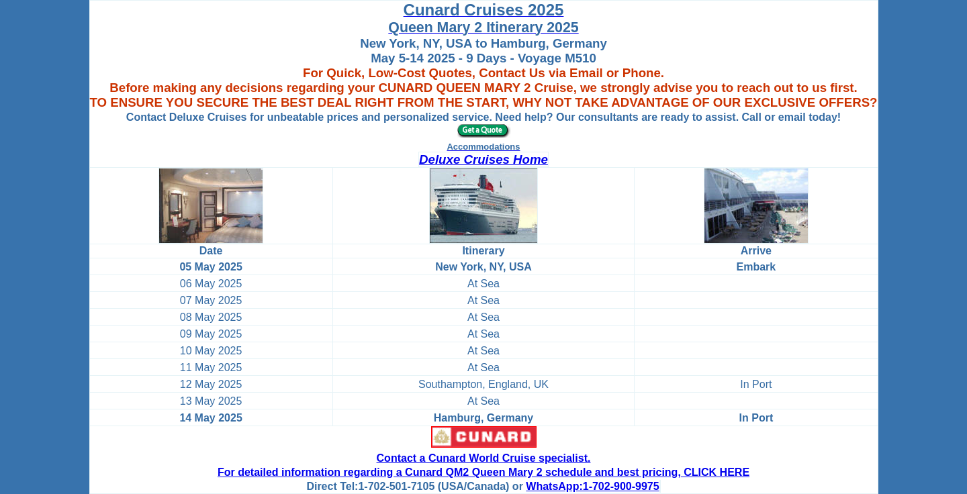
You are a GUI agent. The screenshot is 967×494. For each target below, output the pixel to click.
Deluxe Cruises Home (483, 159)
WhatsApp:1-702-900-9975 (592, 486)
